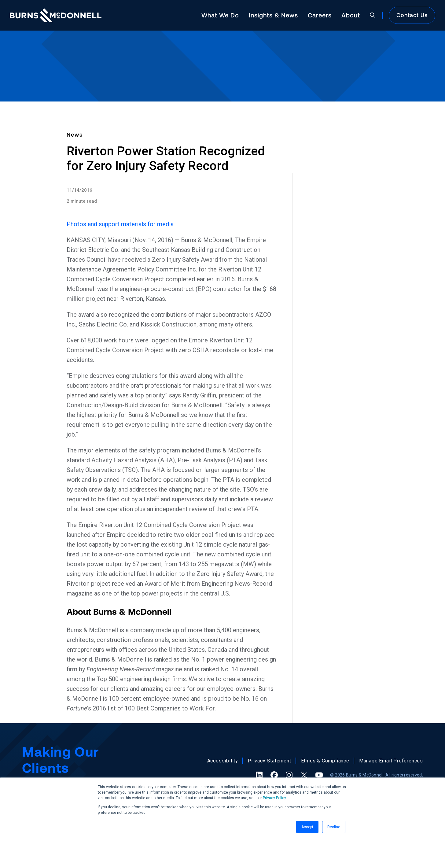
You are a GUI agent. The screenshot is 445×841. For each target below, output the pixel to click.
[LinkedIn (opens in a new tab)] (259, 775)
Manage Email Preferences (391, 761)
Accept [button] (307, 827)
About (350, 15)
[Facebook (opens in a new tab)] (274, 775)
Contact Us (412, 15)
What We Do (220, 15)
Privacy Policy (274, 798)
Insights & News (273, 15)
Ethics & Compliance (325, 761)
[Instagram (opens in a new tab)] (289, 775)
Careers (320, 15)
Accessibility (222, 761)
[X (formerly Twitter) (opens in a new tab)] (304, 775)
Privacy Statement (269, 761)
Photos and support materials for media (120, 224)
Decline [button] (333, 827)
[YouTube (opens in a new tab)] (319, 775)
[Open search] (373, 15)
